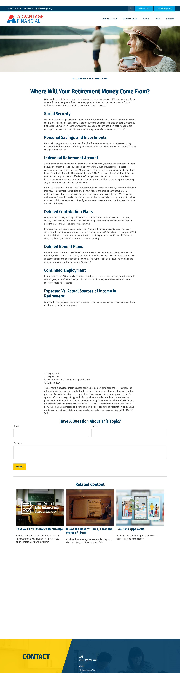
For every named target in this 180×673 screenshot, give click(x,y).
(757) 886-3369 (13, 3)
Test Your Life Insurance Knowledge (39, 523)
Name (16, 420)
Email (94, 420)
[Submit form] (19, 460)
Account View (143, 3)
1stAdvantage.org (164, 3)
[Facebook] (131, 2)
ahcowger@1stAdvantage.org (38, 3)
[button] (109, 12)
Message (17, 437)
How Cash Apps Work (130, 523)
